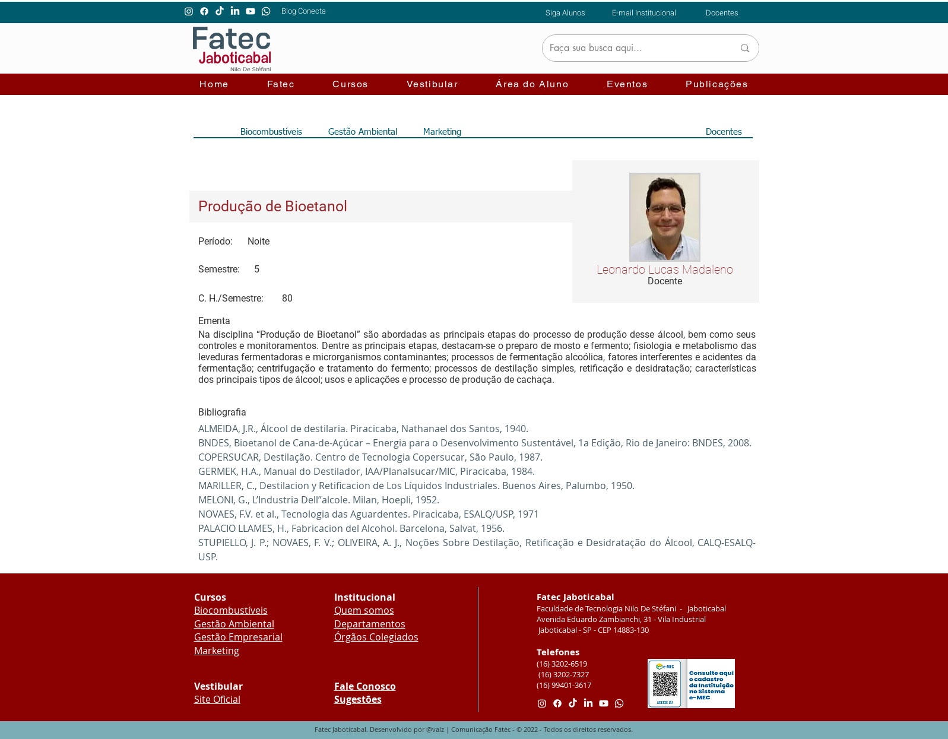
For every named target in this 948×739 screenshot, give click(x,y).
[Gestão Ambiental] (362, 132)
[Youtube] (250, 11)
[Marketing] (442, 132)
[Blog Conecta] (303, 11)
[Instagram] (188, 11)
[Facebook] (204, 11)
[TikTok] (219, 11)
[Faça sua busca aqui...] (633, 48)
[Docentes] (722, 12)
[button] (281, 84)
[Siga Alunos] (565, 12)
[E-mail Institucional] (644, 12)
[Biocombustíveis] (271, 132)
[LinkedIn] (235, 11)
